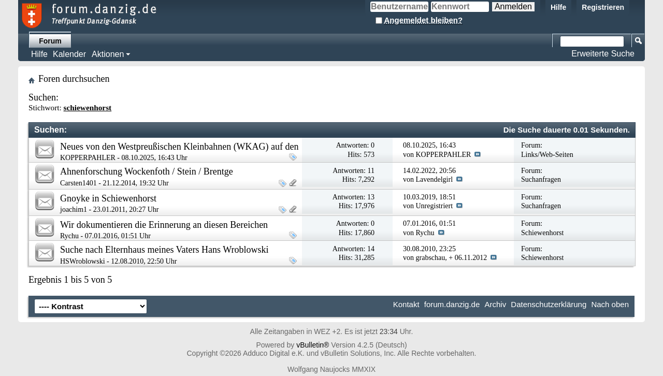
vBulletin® (312, 345)
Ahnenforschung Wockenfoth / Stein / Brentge (146, 171)
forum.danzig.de (452, 304)
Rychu (69, 236)
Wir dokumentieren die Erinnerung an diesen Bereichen (164, 225)
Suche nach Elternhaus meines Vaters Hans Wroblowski (164, 249)
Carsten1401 (78, 183)
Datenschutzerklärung (548, 304)
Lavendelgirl (434, 179)
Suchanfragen (541, 179)
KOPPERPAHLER (88, 158)
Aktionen (108, 54)
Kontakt (406, 304)
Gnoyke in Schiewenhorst (108, 198)
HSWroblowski (82, 261)
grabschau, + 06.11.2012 (451, 258)
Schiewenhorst (542, 233)
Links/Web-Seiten (547, 154)
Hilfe (558, 7)
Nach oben (610, 304)
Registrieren (603, 7)
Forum (50, 41)
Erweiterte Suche (603, 53)
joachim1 (73, 209)
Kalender (69, 54)
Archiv (495, 304)
